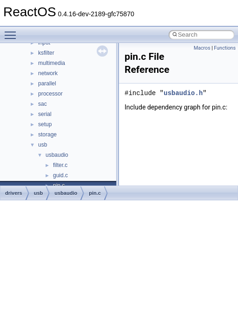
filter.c (60, 165)
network (48, 73)
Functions (225, 48)
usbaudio (57, 155)
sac (42, 104)
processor (50, 93)
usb (42, 144)
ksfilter (46, 53)
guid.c (60, 175)
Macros (202, 48)
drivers (13, 193)
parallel (47, 83)
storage (47, 134)
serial (45, 114)
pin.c (95, 193)
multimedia (51, 63)
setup (45, 124)
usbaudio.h (183, 93)
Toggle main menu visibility (12, 31)
